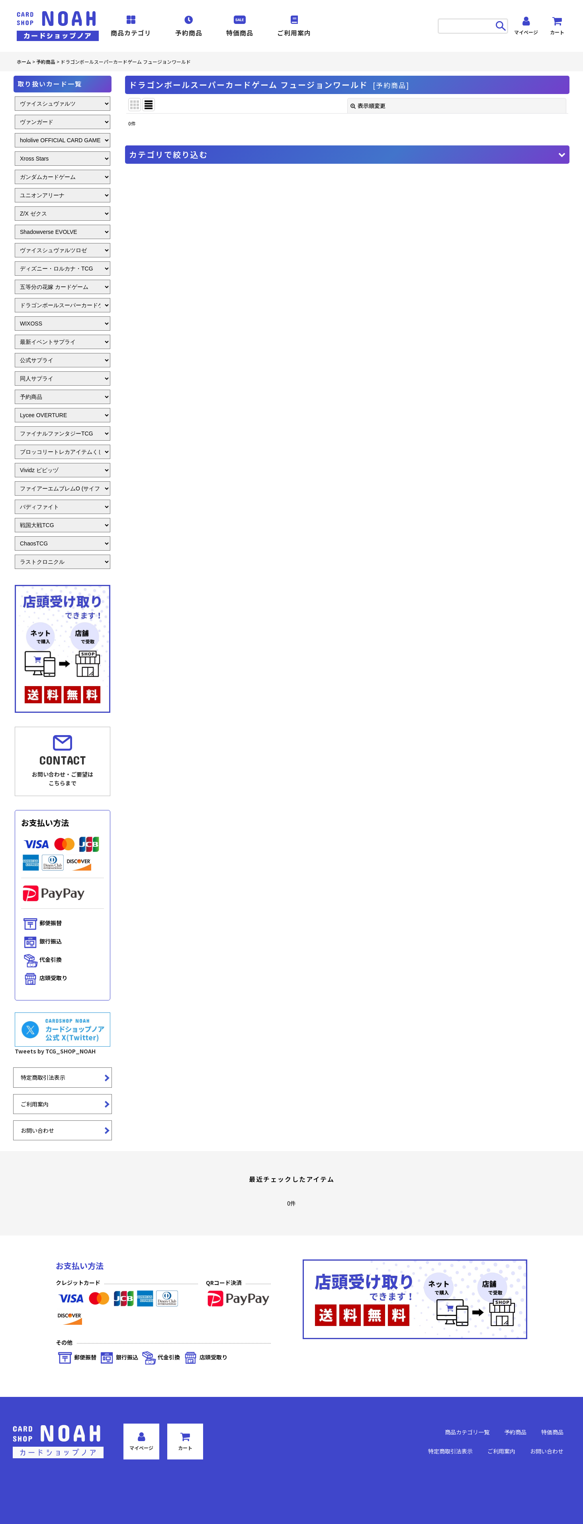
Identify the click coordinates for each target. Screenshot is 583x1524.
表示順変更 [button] (367, 106)
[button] (347, 154)
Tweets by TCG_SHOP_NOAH (55, 1051)
